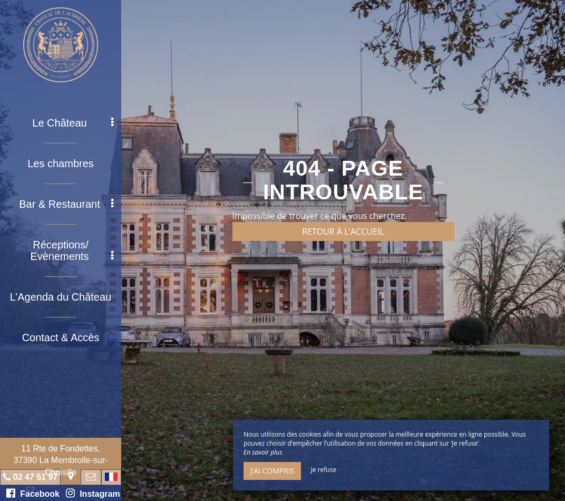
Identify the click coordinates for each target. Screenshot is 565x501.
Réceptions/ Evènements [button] (71, 250)
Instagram (93, 493)
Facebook (33, 493)
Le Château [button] (72, 123)
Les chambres (60, 163)
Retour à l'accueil (343, 231)
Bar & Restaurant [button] (66, 204)
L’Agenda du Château (60, 297)
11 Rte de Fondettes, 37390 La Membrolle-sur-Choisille (61, 460)
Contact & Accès (61, 337)
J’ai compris (272, 471)
